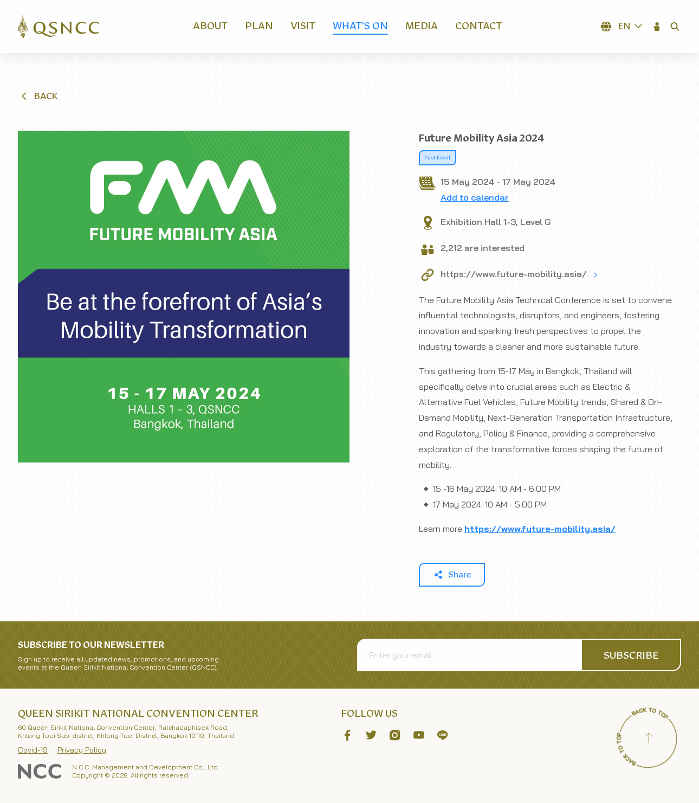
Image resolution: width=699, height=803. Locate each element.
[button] (657, 26)
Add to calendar (475, 197)
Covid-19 (33, 750)
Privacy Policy (81, 750)
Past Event (437, 157)
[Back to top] (648, 739)
